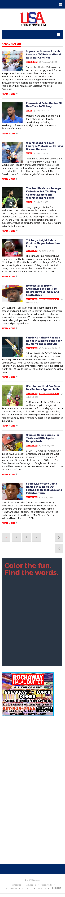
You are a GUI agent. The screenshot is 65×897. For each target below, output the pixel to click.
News (28, 110)
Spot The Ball (11, 888)
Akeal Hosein (11, 44)
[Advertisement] (32, 754)
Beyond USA (31, 62)
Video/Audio (46, 885)
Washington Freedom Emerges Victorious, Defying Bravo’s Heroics (44, 146)
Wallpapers (31, 885)
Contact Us (27, 888)
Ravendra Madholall (49, 299)
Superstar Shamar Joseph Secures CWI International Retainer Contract (43, 54)
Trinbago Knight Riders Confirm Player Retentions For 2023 (43, 243)
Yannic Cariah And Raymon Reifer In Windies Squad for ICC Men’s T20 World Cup (44, 340)
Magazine (41, 888)
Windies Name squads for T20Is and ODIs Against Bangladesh (42, 438)
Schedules (16, 885)
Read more (8, 94)
